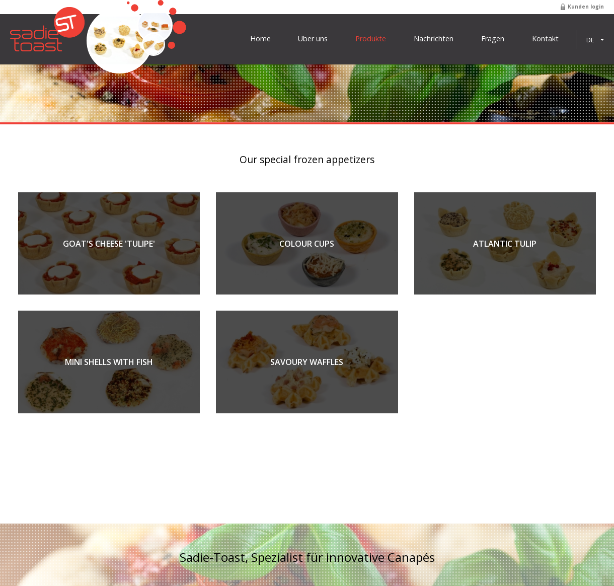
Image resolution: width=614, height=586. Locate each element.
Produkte (370, 38)
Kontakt (545, 38)
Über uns (313, 38)
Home (260, 38)
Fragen (492, 38)
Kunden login (586, 6)
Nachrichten (433, 38)
